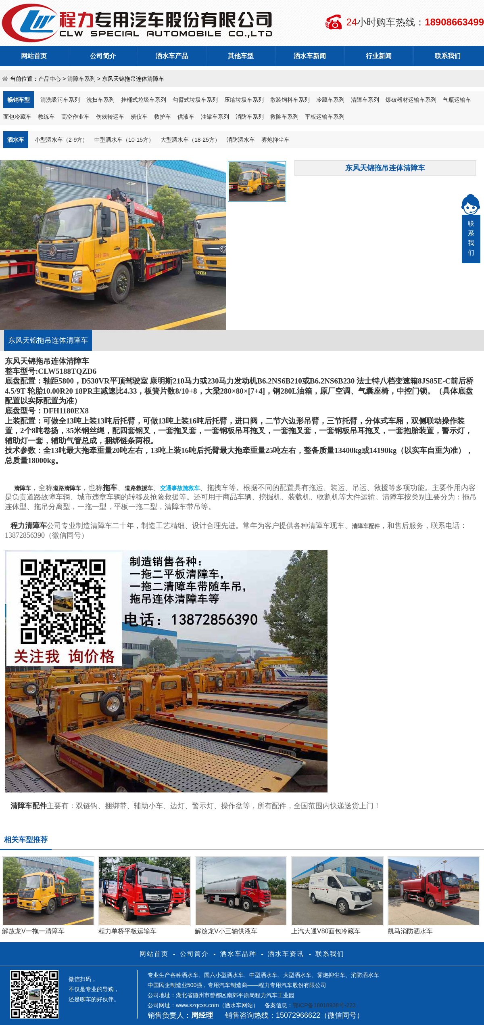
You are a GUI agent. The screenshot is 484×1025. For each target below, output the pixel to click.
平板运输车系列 (324, 116)
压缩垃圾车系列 (244, 99)
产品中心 (49, 78)
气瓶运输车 (457, 99)
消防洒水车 (241, 139)
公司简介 (103, 55)
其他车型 (241, 55)
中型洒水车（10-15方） (124, 139)
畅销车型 (18, 99)
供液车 (185, 116)
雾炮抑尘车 (275, 139)
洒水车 (15, 139)
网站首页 (34, 55)
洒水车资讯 (286, 953)
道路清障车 (67, 488)
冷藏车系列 (330, 99)
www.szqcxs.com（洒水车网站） (217, 1005)
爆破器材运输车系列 (411, 99)
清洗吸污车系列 (60, 99)
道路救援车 (139, 488)
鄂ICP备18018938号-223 (324, 1005)
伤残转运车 (110, 116)
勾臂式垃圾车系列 (195, 99)
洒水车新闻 (310, 55)
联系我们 (448, 55)
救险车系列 (284, 116)
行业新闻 (379, 55)
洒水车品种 (238, 953)
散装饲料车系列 (290, 99)
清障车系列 (81, 78)
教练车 (46, 116)
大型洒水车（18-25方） (190, 139)
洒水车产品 (172, 55)
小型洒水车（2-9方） (61, 139)
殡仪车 (139, 116)
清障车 (22, 488)
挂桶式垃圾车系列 (143, 99)
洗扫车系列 (100, 99)
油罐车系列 (215, 116)
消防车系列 (250, 116)
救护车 (162, 116)
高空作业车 (75, 116)
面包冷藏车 (17, 116)
